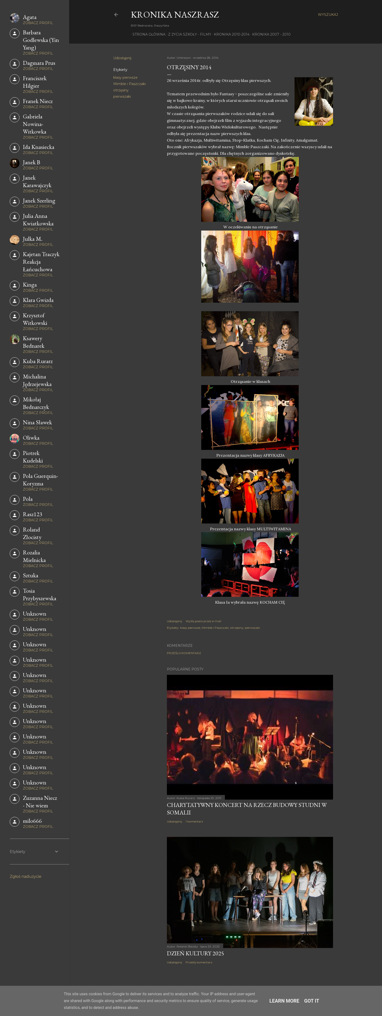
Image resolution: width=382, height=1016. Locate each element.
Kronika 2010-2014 (230, 34)
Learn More (284, 1001)
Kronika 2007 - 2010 (269, 34)
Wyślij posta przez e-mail (203, 621)
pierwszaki (122, 96)
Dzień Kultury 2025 (195, 953)
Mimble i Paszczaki (129, 84)
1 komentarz (194, 821)
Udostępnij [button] (122, 58)
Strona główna (147, 34)
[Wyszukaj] (328, 14)
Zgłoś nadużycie (25, 876)
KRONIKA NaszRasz (175, 14)
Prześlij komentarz (184, 653)
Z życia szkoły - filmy (188, 34)
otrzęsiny (121, 90)
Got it (311, 1001)
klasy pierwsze (125, 77)
